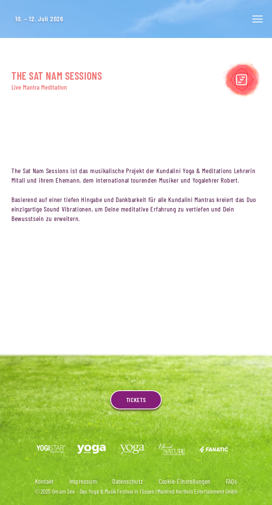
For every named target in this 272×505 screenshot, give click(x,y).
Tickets (136, 399)
